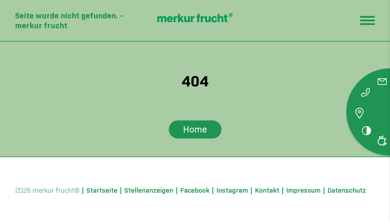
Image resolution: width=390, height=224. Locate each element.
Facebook (194, 190)
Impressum (303, 190)
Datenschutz (346, 190)
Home (195, 129)
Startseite (101, 190)
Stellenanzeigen (148, 190)
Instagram (232, 190)
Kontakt (267, 190)
